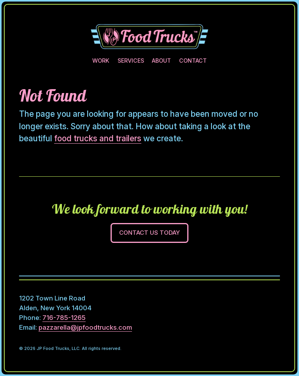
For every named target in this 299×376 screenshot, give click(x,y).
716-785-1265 (64, 318)
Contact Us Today (149, 232)
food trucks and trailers (97, 138)
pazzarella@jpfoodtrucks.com (85, 327)
